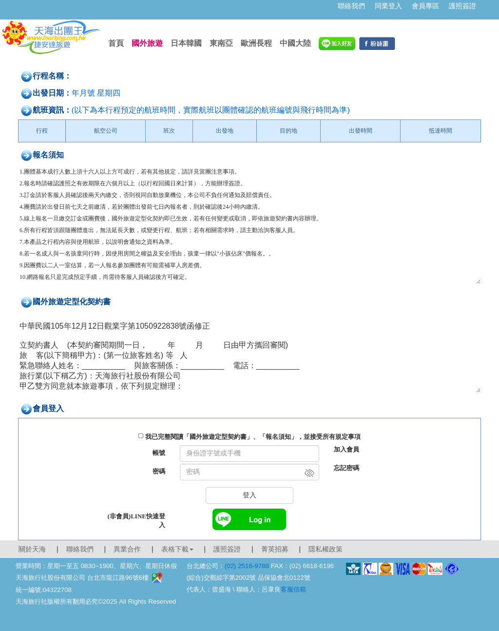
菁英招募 (274, 549)
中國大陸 (295, 43)
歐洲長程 (256, 43)
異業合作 (127, 549)
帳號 (159, 452)
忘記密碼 (346, 468)
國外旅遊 (147, 43)
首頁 (116, 43)
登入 (249, 495)
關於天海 (32, 549)
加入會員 (346, 449)
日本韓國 (186, 43)
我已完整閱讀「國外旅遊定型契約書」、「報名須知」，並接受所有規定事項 (253, 436)
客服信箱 (293, 589)
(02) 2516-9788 (247, 566)
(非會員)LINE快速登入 (136, 521)
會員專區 (425, 6)
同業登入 (388, 6)
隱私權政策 (325, 549)
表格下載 (177, 549)
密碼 (159, 471)
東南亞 (221, 43)
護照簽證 (462, 6)
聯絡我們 (351, 6)
